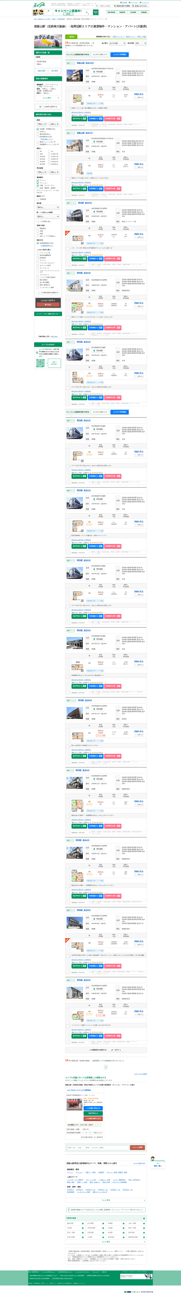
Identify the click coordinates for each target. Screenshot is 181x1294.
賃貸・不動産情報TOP (33, 1271)
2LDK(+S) (94, 126)
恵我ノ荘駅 (136, 1228)
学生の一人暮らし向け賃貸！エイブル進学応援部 (72, 1275)
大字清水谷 (103, 124)
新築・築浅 (70, 1182)
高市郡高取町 (95, 124)
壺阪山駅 (119, 124)
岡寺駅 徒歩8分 (85, 700)
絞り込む (48, 304)
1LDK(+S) (94, 196)
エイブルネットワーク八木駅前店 (79, 1090)
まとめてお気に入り (100, 54)
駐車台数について (47, 139)
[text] (98, 1147)
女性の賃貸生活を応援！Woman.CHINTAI (62, 1278)
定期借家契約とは (47, 245)
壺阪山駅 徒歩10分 (85, 63)
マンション (135, 264)
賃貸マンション (118, 37)
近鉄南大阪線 (111, 124)
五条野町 (99, 264)
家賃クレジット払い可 (100, 1192)
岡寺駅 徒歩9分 (84, 910)
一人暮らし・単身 (104, 1179)
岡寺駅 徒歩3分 (85, 203)
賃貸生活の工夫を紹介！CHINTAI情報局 (39, 1278)
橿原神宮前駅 (126, 264)
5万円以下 (79, 1189)
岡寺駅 (114, 264)
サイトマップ (134, 2)
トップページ (145, 2)
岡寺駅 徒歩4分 (83, 770)
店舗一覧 (104, 1271)
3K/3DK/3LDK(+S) (136, 831)
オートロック (105, 973)
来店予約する (79, 118)
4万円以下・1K (90, 1189)
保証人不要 (106, 1182)
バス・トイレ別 (102, 126)
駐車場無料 (70, 1192)
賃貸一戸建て (142, 37)
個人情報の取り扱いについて (65, 1271)
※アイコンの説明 (140, 1074)
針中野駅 (95, 1223)
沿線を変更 (41, 71)
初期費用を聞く (112, 118)
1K (140, 264)
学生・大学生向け (134, 1179)
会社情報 (124, 2)
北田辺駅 (95, 1233)
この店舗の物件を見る (93, 1118)
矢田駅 (116, 1228)
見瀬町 (98, 403)
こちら (55, 336)
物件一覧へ (158, 1166)
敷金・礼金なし (95, 1182)
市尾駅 (125, 124)
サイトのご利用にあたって (48, 1271)
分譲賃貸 (101, 1172)
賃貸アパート (130, 37)
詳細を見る (138, 94)
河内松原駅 (95, 1228)
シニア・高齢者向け (119, 1179)
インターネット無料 (83, 1192)
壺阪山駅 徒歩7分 (85, 133)
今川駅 (95, 1237)
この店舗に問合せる (93, 1108)
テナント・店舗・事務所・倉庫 (117, 1172)
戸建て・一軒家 (90, 1172)
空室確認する (95, 118)
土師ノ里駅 (136, 1223)
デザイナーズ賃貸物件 (119, 1182)
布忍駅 (116, 1233)
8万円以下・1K (128, 1189)
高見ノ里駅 (75, 1233)
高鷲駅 (116, 1223)
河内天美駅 (75, 1237)
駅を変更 (55, 71)
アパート (136, 124)
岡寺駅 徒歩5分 (84, 273)
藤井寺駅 (75, 1223)
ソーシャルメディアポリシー (82, 1271)
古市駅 (75, 1228)
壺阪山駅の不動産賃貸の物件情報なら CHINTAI (127, 1276)
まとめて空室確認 (119, 54)
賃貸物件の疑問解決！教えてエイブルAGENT (98, 1275)
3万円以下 (70, 1189)
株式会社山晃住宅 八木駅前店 (81, 112)
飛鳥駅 (130, 124)
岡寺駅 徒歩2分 (84, 342)
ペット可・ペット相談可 (75, 1179)
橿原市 (93, 264)
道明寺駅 (116, 1237)
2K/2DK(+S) (94, 335)
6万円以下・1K (103, 1189)
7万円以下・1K (115, 1189)
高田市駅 (136, 1233)
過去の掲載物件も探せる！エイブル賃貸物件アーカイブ (43, 1275)
